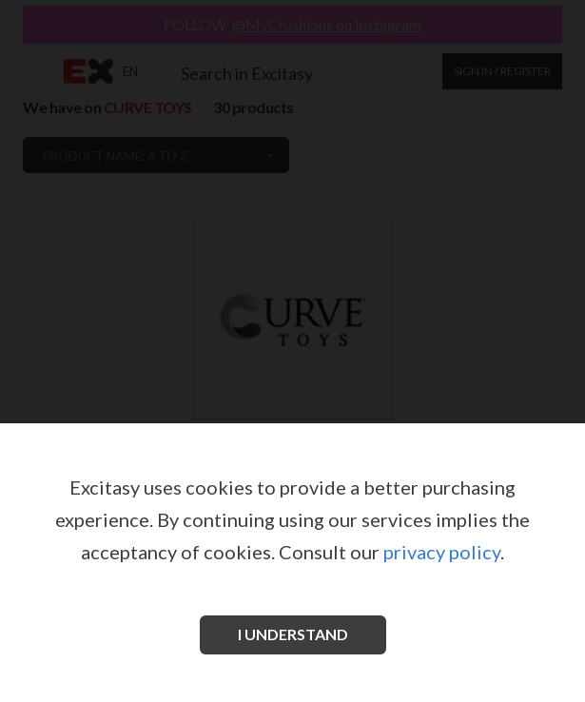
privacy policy (441, 551)
